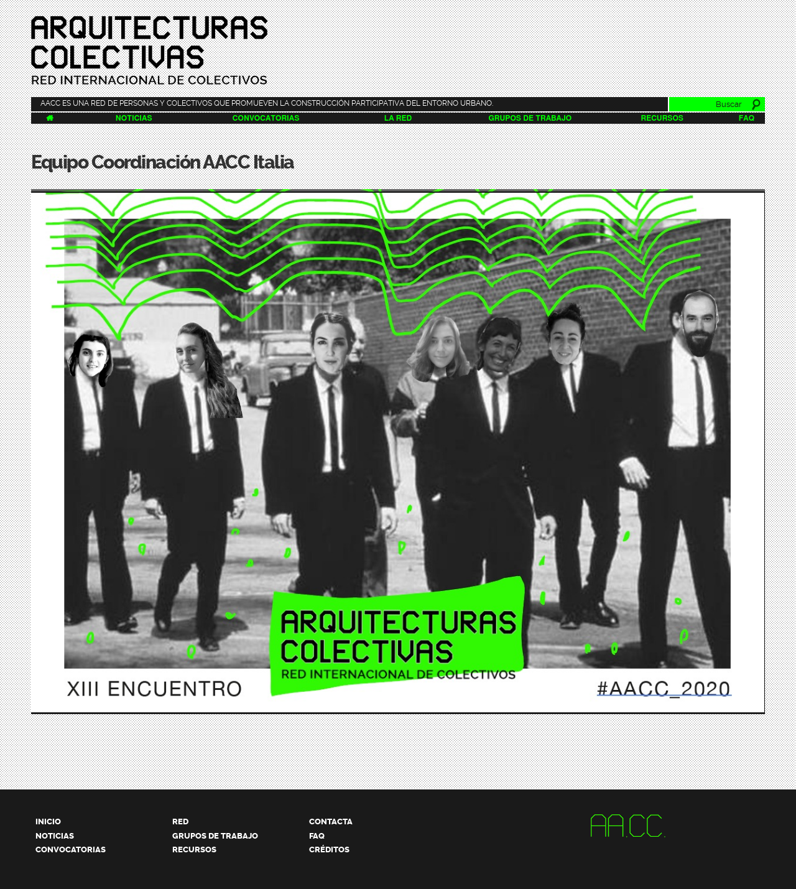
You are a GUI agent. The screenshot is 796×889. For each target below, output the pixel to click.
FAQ (746, 118)
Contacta (331, 821)
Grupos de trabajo (530, 118)
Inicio (48, 821)
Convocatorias (266, 118)
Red (180, 821)
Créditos (329, 849)
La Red (398, 118)
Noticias (134, 118)
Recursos (662, 118)
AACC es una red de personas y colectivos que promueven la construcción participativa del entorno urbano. (266, 103)
